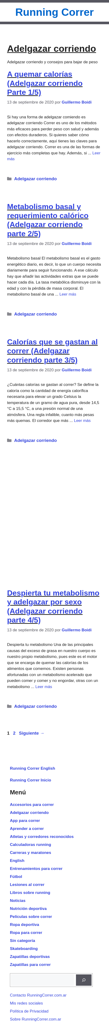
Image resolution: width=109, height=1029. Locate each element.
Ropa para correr (26, 932)
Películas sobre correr (31, 916)
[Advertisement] (54, 512)
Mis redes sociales (26, 1003)
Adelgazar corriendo (35, 178)
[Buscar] (84, 980)
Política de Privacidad (29, 1011)
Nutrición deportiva (28, 908)
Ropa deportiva (24, 924)
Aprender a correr (27, 828)
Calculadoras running (30, 844)
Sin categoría (22, 940)
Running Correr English (32, 768)
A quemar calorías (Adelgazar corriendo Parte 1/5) (45, 83)
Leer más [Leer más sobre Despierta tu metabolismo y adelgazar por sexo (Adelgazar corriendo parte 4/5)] (43, 687)
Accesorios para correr (32, 804)
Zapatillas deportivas (30, 956)
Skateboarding (24, 948)
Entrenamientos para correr (36, 868)
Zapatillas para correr (30, 964)
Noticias (17, 900)
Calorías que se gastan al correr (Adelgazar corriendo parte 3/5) (52, 351)
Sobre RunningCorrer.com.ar (35, 1019)
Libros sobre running (30, 892)
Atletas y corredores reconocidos (42, 836)
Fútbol (16, 876)
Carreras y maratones (30, 852)
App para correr (25, 820)
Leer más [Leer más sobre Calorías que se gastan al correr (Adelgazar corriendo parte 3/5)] (82, 420)
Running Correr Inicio (30, 780)
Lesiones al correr (27, 884)
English (17, 860)
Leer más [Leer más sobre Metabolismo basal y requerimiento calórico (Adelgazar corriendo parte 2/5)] (67, 294)
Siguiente (31, 733)
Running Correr (54, 12)
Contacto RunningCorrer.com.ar (38, 995)
